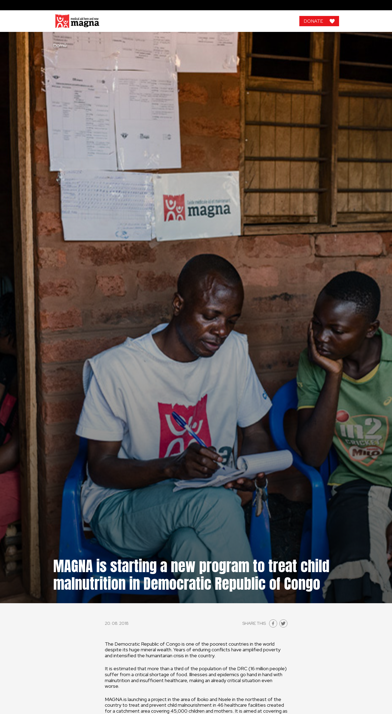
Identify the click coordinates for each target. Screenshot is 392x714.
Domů (59, 45)
